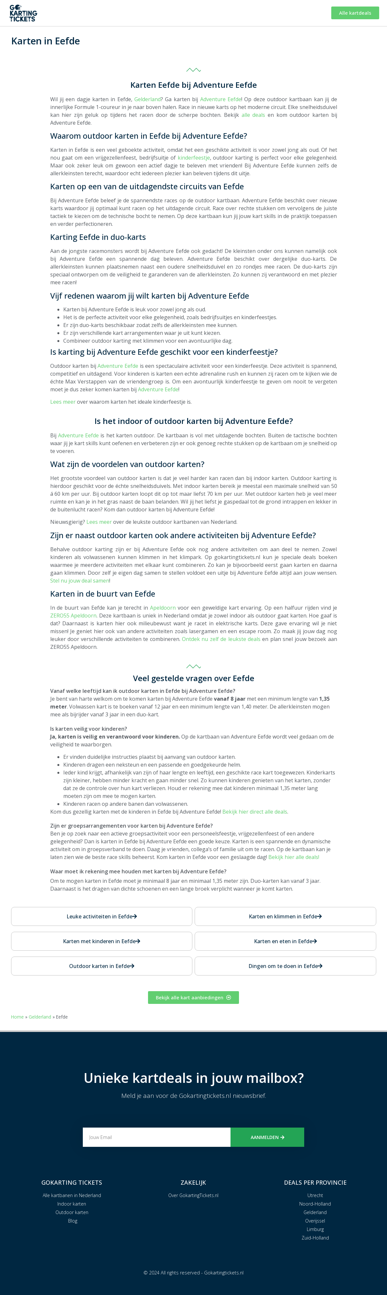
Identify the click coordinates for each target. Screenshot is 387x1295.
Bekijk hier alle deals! (293, 857)
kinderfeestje (194, 157)
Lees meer (63, 401)
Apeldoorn (163, 607)
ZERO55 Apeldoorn (73, 615)
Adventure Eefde (220, 99)
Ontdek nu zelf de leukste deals (221, 639)
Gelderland (147, 99)
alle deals (253, 114)
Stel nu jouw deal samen (79, 580)
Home (17, 1017)
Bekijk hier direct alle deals (254, 811)
